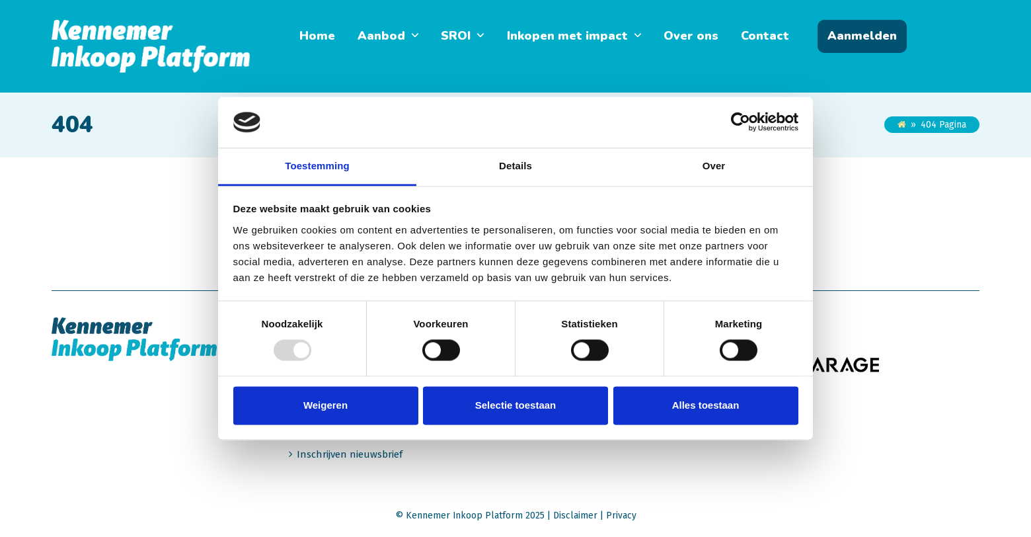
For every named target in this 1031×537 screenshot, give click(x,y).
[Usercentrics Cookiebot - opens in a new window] (740, 122)
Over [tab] (714, 165)
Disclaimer (575, 515)
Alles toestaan (706, 405)
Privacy (621, 515)
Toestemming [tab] (317, 165)
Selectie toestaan (515, 405)
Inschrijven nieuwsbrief (349, 454)
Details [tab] (515, 165)
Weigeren (325, 405)
